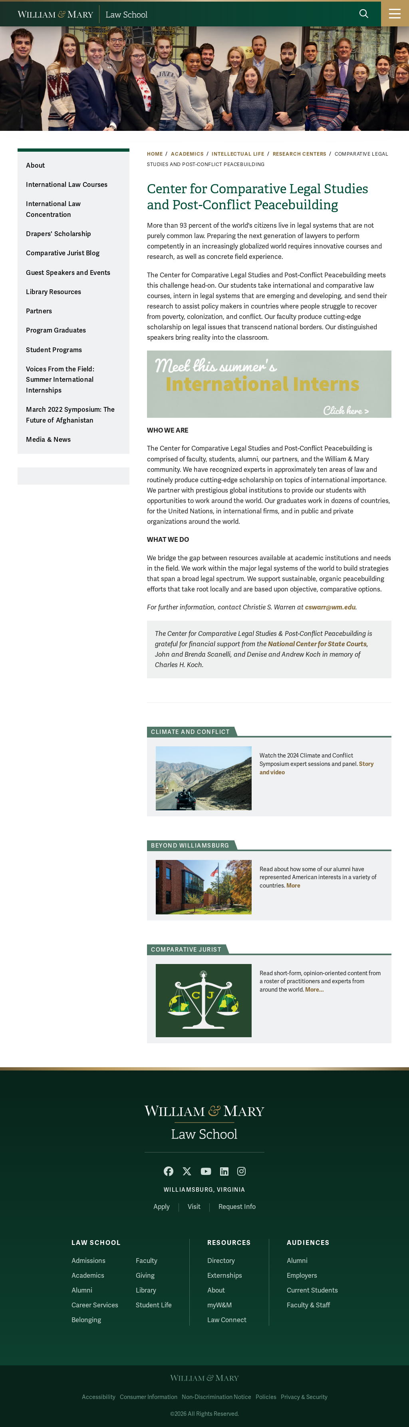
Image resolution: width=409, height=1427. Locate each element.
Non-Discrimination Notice (216, 1397)
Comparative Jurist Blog (62, 253)
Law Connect (226, 1320)
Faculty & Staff (308, 1305)
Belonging (86, 1320)
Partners (39, 311)
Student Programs (54, 350)
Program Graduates (56, 331)
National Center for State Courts (317, 644)
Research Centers (300, 154)
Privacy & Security (304, 1397)
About (35, 166)
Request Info (237, 1207)
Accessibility (98, 1397)
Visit (194, 1207)
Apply (161, 1207)
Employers (302, 1276)
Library (146, 1291)
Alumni (81, 1291)
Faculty (146, 1261)
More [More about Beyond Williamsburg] (293, 885)
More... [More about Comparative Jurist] (314, 989)
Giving (145, 1276)
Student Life (154, 1305)
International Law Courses (66, 185)
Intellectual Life (238, 154)
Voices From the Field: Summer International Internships (60, 380)
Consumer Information (148, 1397)
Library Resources (53, 292)
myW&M (219, 1305)
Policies (266, 1397)
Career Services (94, 1305)
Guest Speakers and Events (68, 273)
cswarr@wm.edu (330, 607)
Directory (221, 1261)
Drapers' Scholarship (58, 234)
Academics (187, 154)
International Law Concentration (53, 209)
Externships (224, 1276)
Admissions (88, 1261)
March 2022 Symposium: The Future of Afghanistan (70, 415)
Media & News (48, 440)
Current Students (312, 1291)
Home (155, 154)
